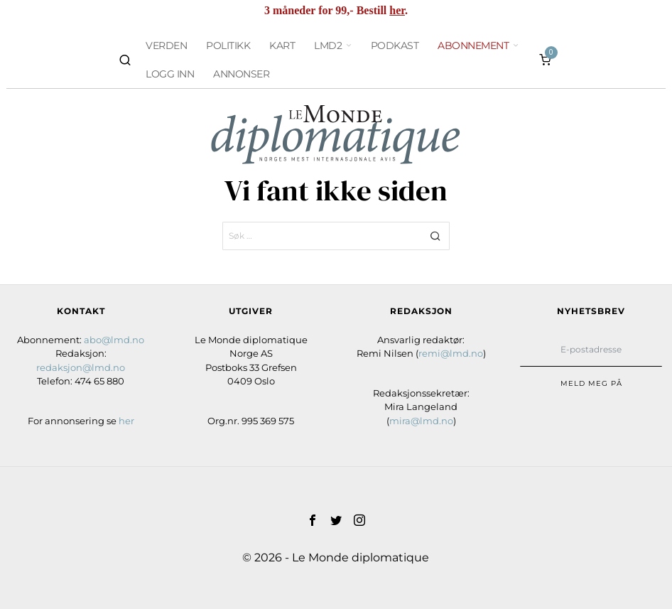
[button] (435, 236)
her (397, 10)
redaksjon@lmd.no (80, 367)
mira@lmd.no (421, 420)
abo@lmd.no (114, 339)
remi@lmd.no (450, 353)
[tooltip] (312, 520)
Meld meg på (591, 383)
